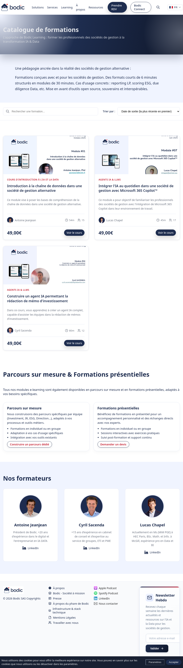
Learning (67, 7)
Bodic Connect (139, 7)
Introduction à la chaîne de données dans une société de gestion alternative (44, 188)
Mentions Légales (62, 617)
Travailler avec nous (63, 623)
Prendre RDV (116, 7)
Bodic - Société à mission (66, 593)
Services (52, 7)
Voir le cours (74, 232)
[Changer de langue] (175, 7)
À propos (80, 7)
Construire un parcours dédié (29, 444)
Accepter (174, 662)
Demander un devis (113, 444)
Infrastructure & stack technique (64, 610)
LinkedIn (30, 548)
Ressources (96, 7)
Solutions (38, 7)
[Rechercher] (158, 7)
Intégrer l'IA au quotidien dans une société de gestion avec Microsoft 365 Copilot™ (136, 188)
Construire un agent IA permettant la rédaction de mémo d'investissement (37, 298)
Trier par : (109, 111)
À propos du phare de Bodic (68, 603)
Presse (54, 598)
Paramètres (155, 662)
